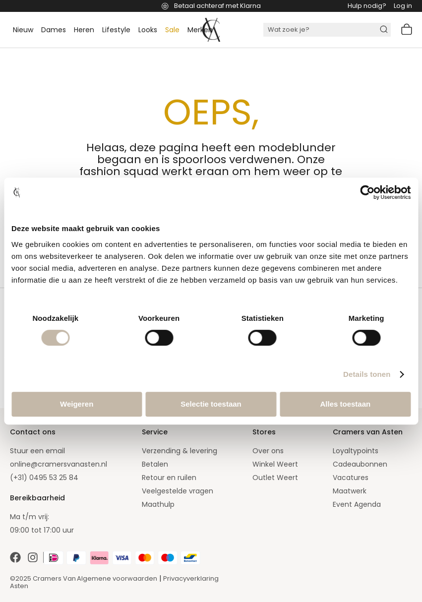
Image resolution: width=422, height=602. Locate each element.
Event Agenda (357, 504)
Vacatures (350, 477)
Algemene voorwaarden (117, 578)
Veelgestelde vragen (177, 491)
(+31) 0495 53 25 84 (44, 477)
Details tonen (366, 374)
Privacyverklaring (191, 578)
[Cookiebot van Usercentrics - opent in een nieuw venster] (367, 192)
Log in (403, 5)
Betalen (155, 464)
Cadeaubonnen (360, 464)
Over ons (268, 451)
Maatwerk (349, 491)
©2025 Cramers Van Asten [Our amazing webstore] (43, 582)
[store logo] (211, 30)
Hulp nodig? (367, 5)
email (55, 451)
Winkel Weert (275, 464)
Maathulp (158, 504)
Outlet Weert (275, 477)
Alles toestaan (345, 404)
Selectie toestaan (211, 404)
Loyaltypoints (355, 451)
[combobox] (327, 30)
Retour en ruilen (169, 477)
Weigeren (76, 404)
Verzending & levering (179, 451)
